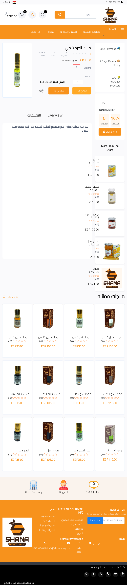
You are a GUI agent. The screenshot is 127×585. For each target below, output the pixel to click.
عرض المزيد (109, 35)
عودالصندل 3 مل (81, 337)
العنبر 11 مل (53, 450)
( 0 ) (97, 170)
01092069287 (114, 2)
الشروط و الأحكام (11, 583)
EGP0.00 (11, 14)
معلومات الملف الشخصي (72, 520)
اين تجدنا (35, 31)
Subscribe (95, 520)
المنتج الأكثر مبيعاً (47, 525)
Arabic (10, 2)
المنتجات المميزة (48, 516)
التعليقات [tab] (34, 115)
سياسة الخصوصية (26, 583)
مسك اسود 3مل (20, 393)
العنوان (80, 533)
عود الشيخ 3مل (82, 393)
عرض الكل (10, 296)
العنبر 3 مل (23, 450)
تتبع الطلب (79, 529)
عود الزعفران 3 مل (19, 337)
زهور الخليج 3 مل (81, 450)
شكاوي (50, 31)
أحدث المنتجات (49, 521)
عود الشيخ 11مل (112, 393)
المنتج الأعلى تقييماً (47, 530)
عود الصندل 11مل (112, 337)
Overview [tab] (55, 115)
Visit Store (110, 131)
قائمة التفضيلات (76, 524)
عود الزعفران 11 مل (49, 337)
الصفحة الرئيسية (91, 31)
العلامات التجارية (68, 31)
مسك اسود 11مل (50, 393)
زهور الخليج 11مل (112, 450)
